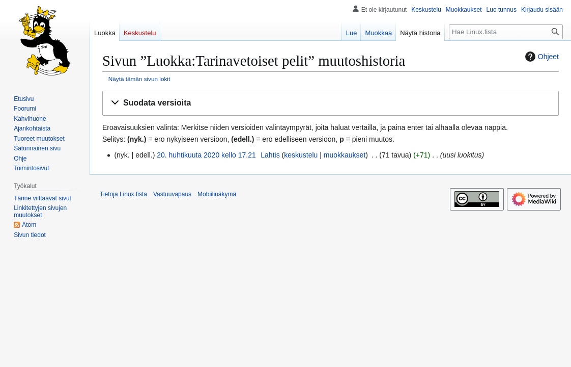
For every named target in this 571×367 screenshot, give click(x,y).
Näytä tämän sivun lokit (139, 78)
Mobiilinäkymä (216, 194)
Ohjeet (541, 56)
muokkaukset (344, 155)
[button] (330, 103)
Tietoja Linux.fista (123, 194)
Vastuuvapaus (172, 194)
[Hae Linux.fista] (506, 31)
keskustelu (301, 155)
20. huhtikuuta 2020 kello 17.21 (206, 155)
